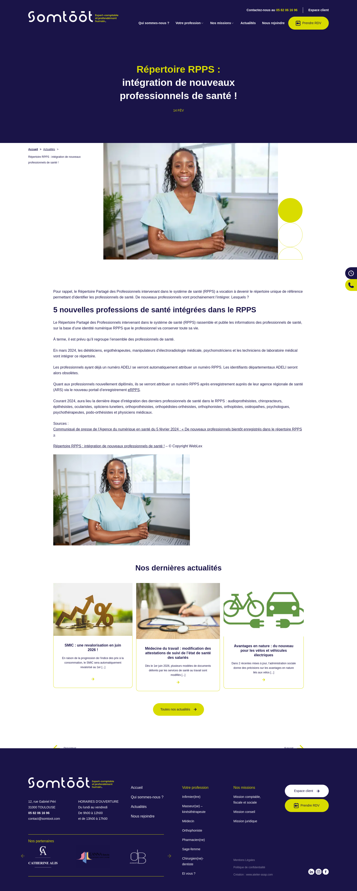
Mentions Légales (244, 860)
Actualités (248, 23)
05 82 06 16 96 (286, 10)
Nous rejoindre (273, 23)
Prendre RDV (308, 23)
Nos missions (222, 23)
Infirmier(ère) (191, 797)
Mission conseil (244, 812)
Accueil (33, 149)
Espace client (319, 10)
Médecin (188, 821)
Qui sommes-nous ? (154, 23)
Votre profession (190, 23)
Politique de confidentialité (249, 867)
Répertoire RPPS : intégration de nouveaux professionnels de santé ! (109, 446)
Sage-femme (191, 849)
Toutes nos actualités (179, 709)
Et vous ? (188, 873)
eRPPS (134, 390)
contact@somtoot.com (44, 818)
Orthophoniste (192, 830)
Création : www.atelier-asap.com (253, 874)
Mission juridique (245, 821)
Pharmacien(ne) (193, 840)
